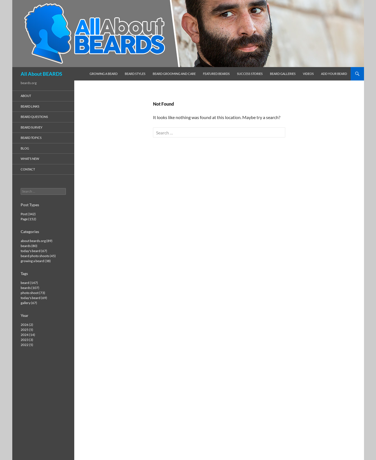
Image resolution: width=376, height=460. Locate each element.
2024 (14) (28, 335)
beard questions (34, 116)
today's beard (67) (34, 251)
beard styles (135, 73)
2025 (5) (27, 330)
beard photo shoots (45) (38, 256)
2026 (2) (27, 325)
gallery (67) (29, 303)
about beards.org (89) (36, 241)
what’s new (30, 158)
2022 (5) (27, 345)
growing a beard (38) (36, 261)
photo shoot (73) (33, 293)
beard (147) (29, 283)
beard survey (31, 127)
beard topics (31, 137)
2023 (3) (27, 340)
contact (28, 169)
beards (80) (29, 246)
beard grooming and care (174, 73)
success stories (250, 73)
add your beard (334, 73)
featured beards (216, 73)
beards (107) (30, 288)
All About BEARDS (41, 74)
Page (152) (28, 219)
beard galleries (283, 73)
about (26, 96)
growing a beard (104, 73)
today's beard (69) (34, 298)
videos (308, 73)
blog (25, 148)
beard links (30, 106)
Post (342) (28, 214)
